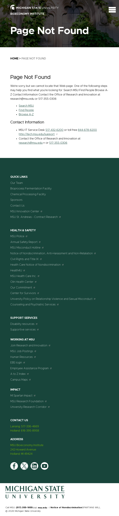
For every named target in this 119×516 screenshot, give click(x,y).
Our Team (16, 183)
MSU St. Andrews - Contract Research (35, 217)
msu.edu (44, 508)
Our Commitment (22, 287)
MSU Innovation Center (26, 211)
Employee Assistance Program (31, 368)
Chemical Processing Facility (28, 194)
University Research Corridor (30, 406)
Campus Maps (20, 379)
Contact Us (17, 205)
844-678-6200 (87, 130)
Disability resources (24, 323)
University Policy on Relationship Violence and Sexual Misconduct (53, 298)
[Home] (35, 497)
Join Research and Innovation (30, 345)
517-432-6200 (54, 130)
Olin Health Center (23, 281)
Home (14, 58)
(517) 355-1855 (24, 508)
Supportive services (24, 329)
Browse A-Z (26, 114)
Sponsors (16, 200)
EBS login (17, 362)
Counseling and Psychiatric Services (34, 304)
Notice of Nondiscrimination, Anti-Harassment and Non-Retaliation (53, 253)
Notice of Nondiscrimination (66, 508)
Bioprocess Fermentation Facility (31, 188)
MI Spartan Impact (23, 395)
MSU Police (19, 236)
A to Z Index (19, 373)
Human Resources (23, 357)
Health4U (17, 270)
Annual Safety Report (25, 242)
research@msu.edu (32, 143)
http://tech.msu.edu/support (38, 134)
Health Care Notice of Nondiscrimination (37, 264)
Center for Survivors (24, 293)
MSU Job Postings (23, 351)
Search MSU (26, 105)
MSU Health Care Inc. (25, 276)
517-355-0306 (58, 143)
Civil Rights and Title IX (26, 259)
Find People (26, 110)
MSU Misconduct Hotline (27, 247)
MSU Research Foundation (28, 401)
